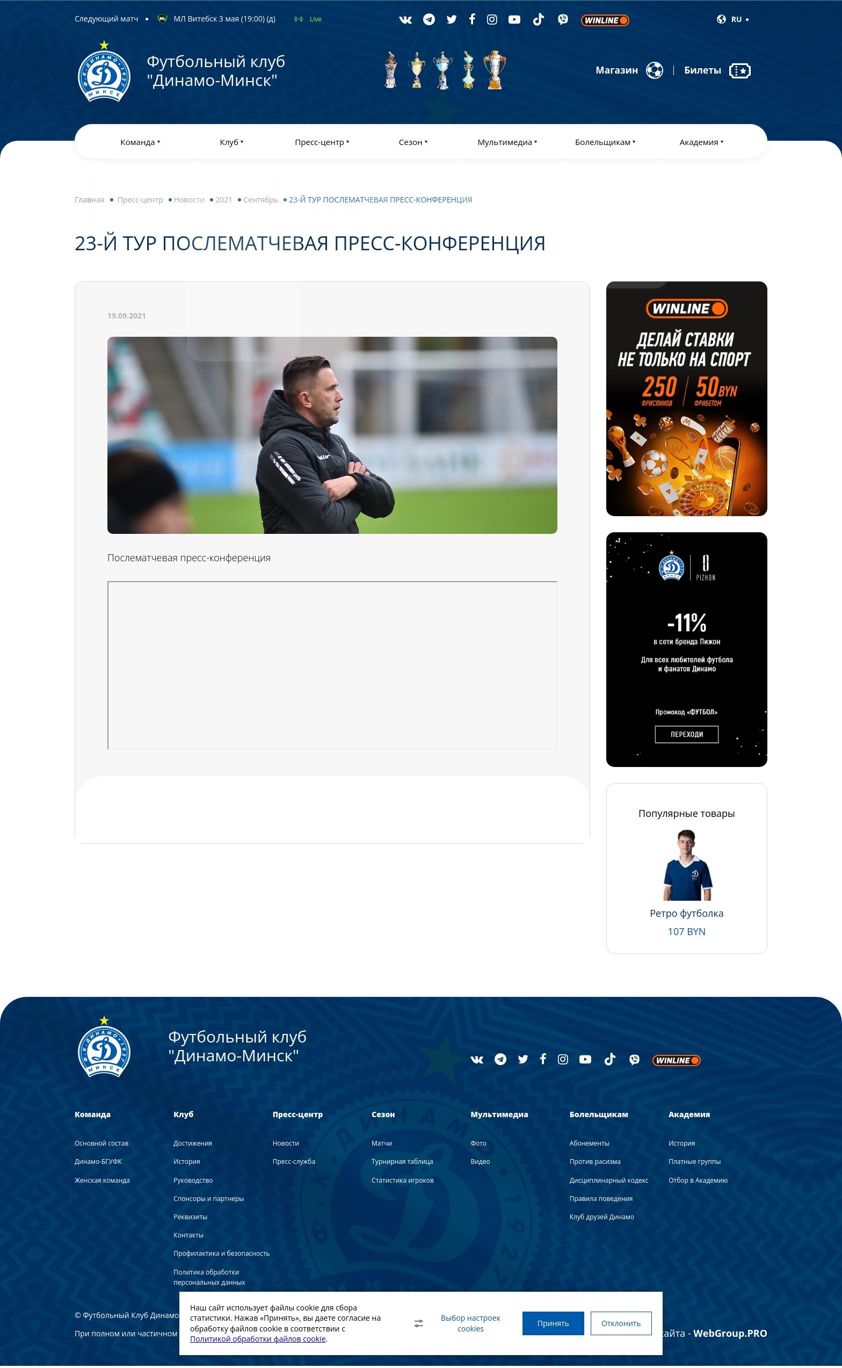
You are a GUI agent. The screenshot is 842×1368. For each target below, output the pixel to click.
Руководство (193, 1182)
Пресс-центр (140, 202)
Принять (548, 1323)
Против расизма (595, 1164)
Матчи (382, 1145)
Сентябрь (260, 202)
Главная (90, 202)
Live (316, 19)
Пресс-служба (294, 1164)
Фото (478, 1145)
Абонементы (589, 1145)
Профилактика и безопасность (221, 1256)
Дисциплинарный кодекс (609, 1182)
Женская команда (102, 1182)
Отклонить (620, 1323)
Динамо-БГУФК (98, 1164)
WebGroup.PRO (730, 1335)
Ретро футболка (686, 915)
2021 (224, 202)
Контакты (188, 1237)
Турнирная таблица (402, 1164)
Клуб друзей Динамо (602, 1219)
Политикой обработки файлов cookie (258, 1339)
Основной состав (101, 1145)
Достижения (192, 1145)
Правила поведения (601, 1200)
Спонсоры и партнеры (208, 1200)
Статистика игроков (403, 1182)
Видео (480, 1164)
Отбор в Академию (698, 1182)
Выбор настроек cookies (451, 1323)
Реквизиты (190, 1219)
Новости (189, 202)
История (186, 1164)
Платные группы (695, 1164)
